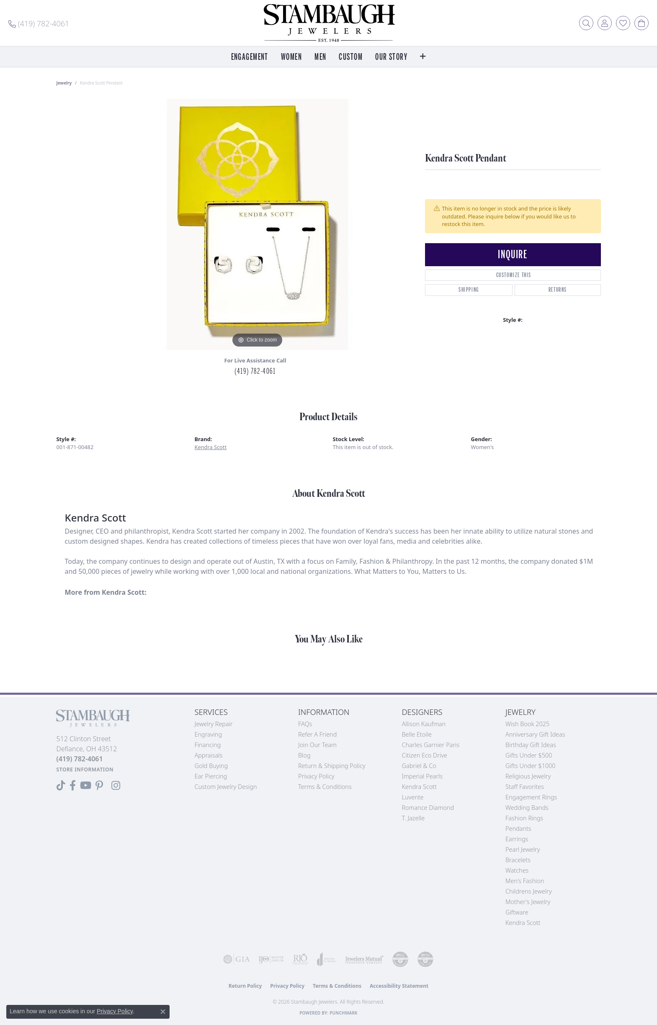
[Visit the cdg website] (400, 959)
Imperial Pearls (422, 776)
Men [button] (320, 57)
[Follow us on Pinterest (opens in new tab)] (99, 786)
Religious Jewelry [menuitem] (528, 776)
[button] (586, 23)
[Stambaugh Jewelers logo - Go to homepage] (329, 23)
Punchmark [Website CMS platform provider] (344, 1013)
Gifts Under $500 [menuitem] (528, 755)
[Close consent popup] (162, 1011)
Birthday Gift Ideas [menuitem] (530, 745)
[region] (257, 224)
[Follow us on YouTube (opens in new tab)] (85, 786)
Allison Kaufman (424, 724)
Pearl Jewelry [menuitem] (522, 849)
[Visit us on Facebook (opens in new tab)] (73, 786)
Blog (304, 755)
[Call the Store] (80, 758)
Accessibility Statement (399, 985)
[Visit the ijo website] (270, 959)
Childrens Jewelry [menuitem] (528, 891)
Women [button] (291, 57)
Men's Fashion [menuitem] (524, 881)
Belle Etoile (417, 734)
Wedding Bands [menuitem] (527, 808)
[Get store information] (85, 769)
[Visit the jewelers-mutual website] (364, 959)
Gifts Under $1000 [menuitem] (530, 766)
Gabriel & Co (419, 766)
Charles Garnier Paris (431, 745)
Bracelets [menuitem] (518, 860)
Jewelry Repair (214, 724)
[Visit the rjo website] (300, 959)
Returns (558, 290)
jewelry (64, 83)
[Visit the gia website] (236, 959)
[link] (38, 23)
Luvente (413, 797)
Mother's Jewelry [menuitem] (527, 902)
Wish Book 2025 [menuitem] (527, 724)
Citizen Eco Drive (424, 755)
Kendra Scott (211, 447)
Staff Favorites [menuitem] (524, 787)
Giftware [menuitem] (516, 912)
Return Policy (245, 985)
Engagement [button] (249, 57)
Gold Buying (211, 766)
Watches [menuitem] (516, 870)
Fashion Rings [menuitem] (524, 818)
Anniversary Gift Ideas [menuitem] (535, 734)
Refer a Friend (317, 734)
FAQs (305, 724)
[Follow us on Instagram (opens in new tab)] (115, 786)
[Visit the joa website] (327, 959)
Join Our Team (317, 745)
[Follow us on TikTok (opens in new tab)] (61, 786)
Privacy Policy (316, 776)
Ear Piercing (211, 776)
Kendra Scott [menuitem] (522, 923)
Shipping (469, 290)
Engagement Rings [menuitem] (531, 797)
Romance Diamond (428, 808)
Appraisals (209, 755)
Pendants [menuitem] (518, 828)
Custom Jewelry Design (226, 787)
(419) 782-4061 (255, 371)
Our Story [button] (391, 57)
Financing (208, 745)
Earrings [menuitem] (516, 839)
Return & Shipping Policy (332, 766)
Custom (351, 57)
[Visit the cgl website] (425, 959)
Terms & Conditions (325, 787)
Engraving (208, 734)
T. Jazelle (413, 818)
